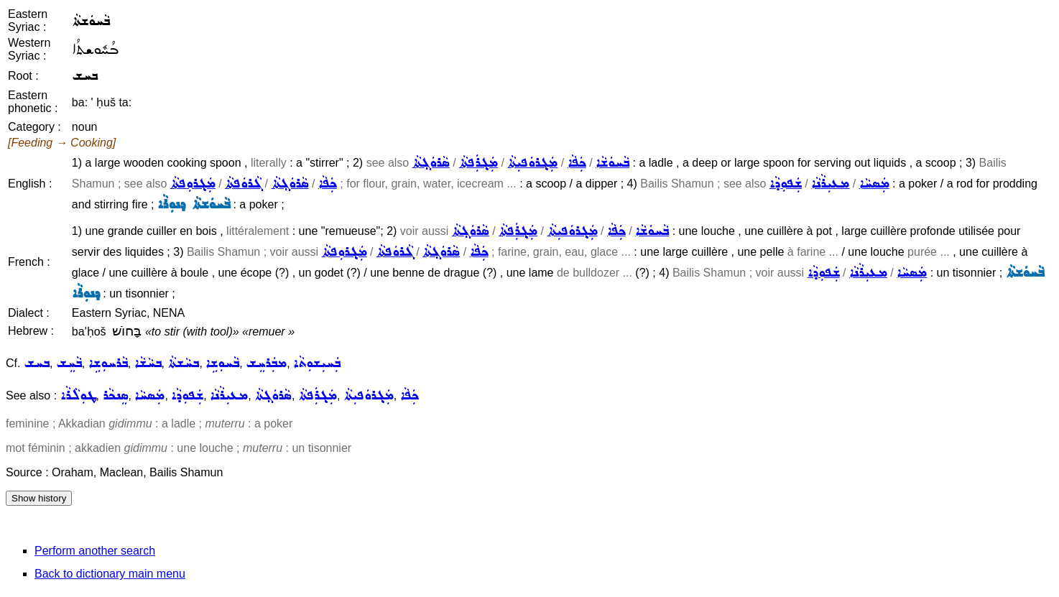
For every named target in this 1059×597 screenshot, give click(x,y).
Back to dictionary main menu (109, 574)
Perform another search (94, 551)
